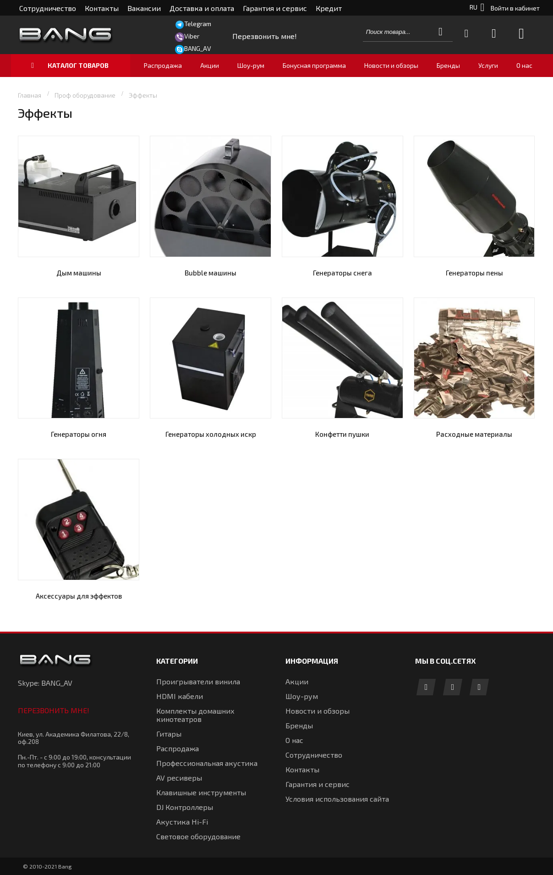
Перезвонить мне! (53, 710)
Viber (191, 36)
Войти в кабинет (515, 8)
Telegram (197, 24)
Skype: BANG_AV (45, 682)
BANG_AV (197, 48)
